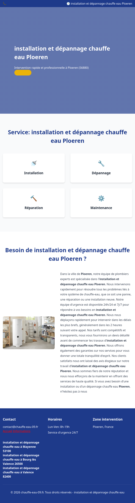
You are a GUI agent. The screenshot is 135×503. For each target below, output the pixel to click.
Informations (21, 431)
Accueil (7, 431)
